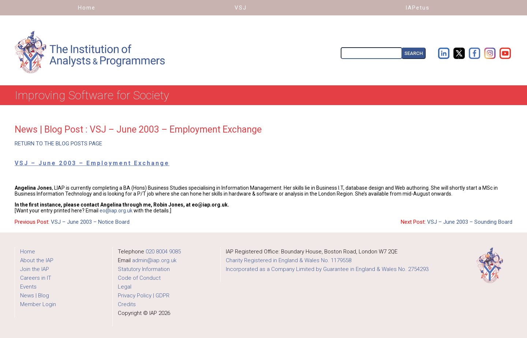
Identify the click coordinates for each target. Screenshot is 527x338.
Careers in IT (35, 278)
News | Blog (34, 295)
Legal (124, 286)
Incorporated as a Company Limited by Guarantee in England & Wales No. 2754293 (327, 269)
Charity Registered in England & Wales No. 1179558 (288, 260)
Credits (127, 304)
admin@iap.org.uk (154, 260)
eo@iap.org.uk (116, 210)
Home (27, 251)
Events (28, 286)
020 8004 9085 (163, 251)
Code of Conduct (139, 278)
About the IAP (36, 260)
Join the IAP (34, 269)
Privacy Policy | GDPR (143, 295)
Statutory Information (144, 269)
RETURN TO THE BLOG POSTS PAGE (58, 143)
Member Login (38, 304)
